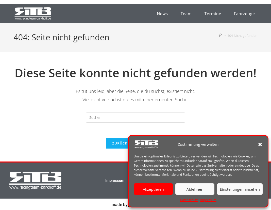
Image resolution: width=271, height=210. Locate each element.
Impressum (208, 200)
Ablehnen (195, 189)
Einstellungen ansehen (240, 189)
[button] (260, 144)
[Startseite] (220, 35)
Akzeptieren (153, 189)
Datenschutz (189, 200)
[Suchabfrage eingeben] (135, 117)
